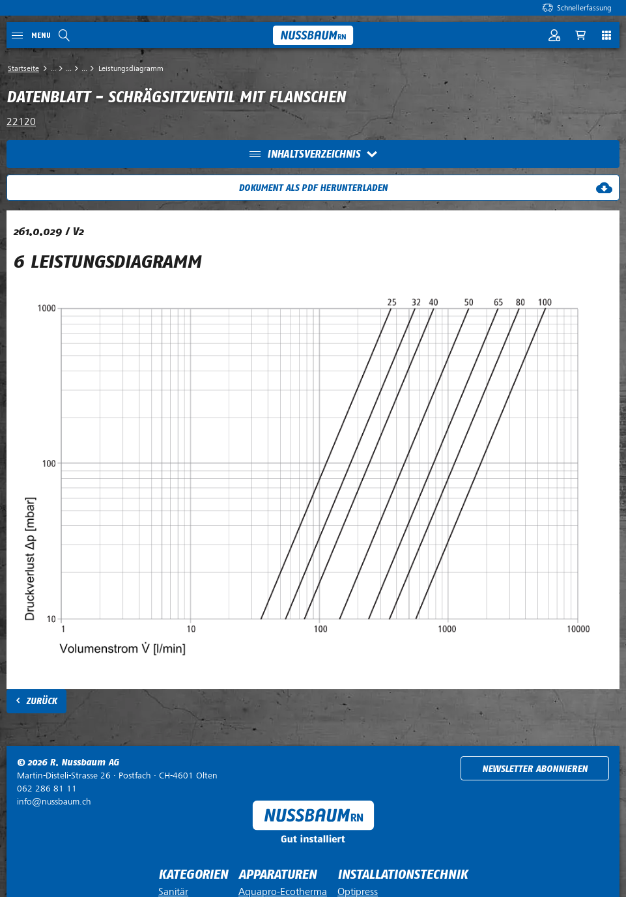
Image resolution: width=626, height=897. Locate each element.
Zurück (41, 701)
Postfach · (117, 775)
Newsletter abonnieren (535, 769)
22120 (21, 122)
